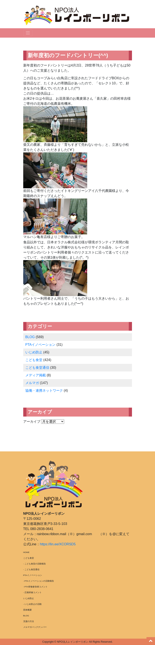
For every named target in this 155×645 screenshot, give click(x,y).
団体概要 (27, 610)
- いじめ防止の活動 (32, 604)
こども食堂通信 (37, 367)
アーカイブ (31, 421)
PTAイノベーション (40, 344)
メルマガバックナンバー (35, 627)
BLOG (30, 337)
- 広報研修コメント (32, 592)
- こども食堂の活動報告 (34, 564)
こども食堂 (33, 360)
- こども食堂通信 (31, 569)
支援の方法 (28, 621)
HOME (26, 552)
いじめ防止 (33, 352)
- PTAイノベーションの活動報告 (38, 581)
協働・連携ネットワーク (44, 390)
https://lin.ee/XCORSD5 (58, 544)
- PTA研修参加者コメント (35, 586)
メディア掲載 (35, 375)
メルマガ (32, 383)
